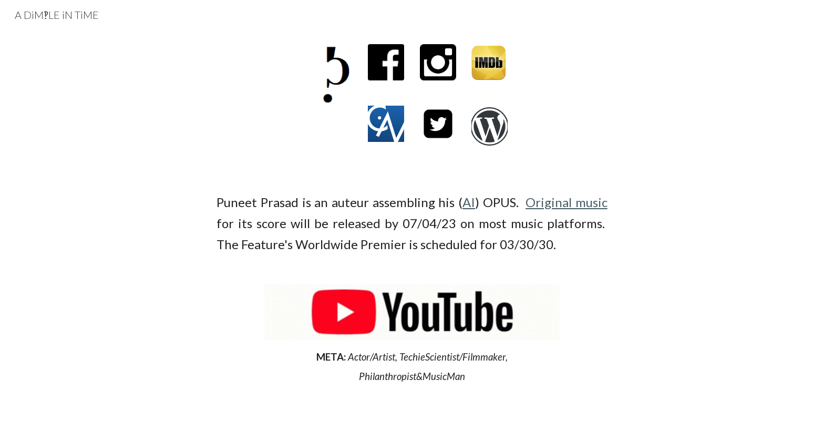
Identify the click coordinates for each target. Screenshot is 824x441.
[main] (412, 223)
